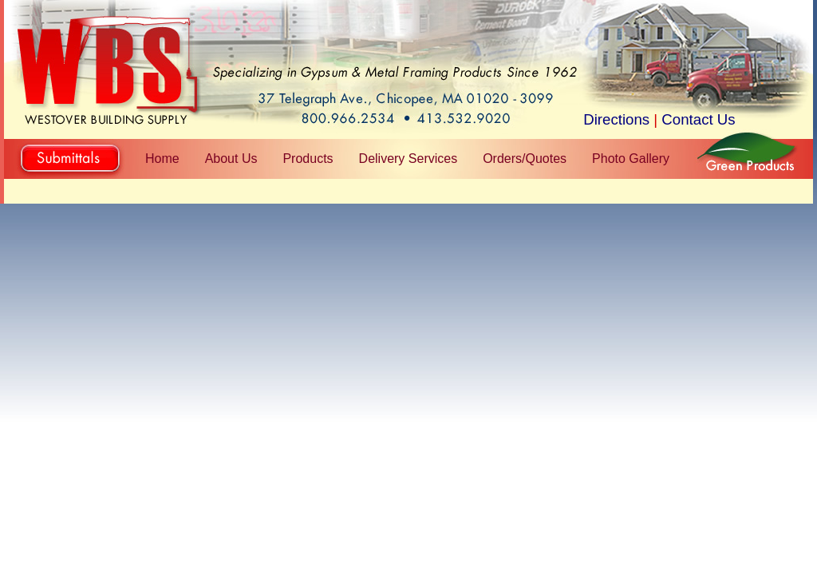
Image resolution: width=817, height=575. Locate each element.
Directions (616, 119)
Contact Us (698, 119)
